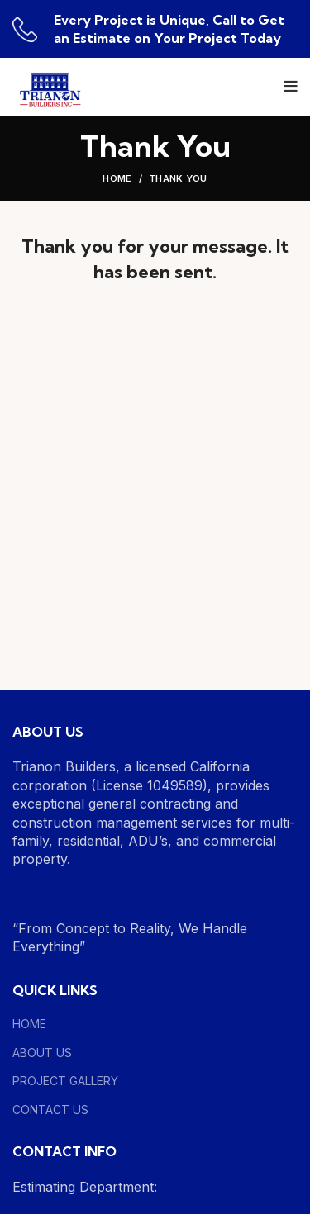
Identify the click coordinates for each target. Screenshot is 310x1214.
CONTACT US (50, 1110)
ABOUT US (42, 1053)
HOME (29, 1024)
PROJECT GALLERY (65, 1081)
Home (117, 178)
